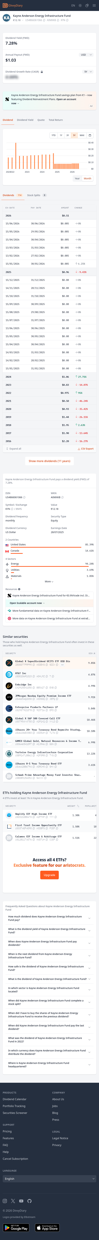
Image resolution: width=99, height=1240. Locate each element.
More (49, 581)
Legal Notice (60, 1138)
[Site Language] (73, 5)
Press (55, 1120)
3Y (67, 135)
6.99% (91, 742)
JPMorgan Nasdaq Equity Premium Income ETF (43, 695)
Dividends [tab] (13, 195)
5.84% (91, 708)
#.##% (11, 77)
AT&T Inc (20, 673)
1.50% (75, 826)
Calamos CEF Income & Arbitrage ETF (38, 836)
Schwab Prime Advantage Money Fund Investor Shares (48, 774)
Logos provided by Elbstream (19, 1217)
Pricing (7, 1131)
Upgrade (49, 875)
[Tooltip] (19, 589)
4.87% (91, 674)
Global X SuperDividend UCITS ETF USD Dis (42, 661)
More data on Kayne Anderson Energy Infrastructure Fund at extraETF (52, 618)
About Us (58, 1099)
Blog (55, 1113)
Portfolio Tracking (14, 1106)
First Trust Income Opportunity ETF (38, 825)
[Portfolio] (87, 5)
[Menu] (94, 5)
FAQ (5, 1145)
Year (77, 178)
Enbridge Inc (23, 684)
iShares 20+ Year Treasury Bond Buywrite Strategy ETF (48, 729)
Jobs (55, 1106)
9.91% (91, 697)
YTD (54, 135)
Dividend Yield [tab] (25, 120)
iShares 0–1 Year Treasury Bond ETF (38, 763)
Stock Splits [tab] (37, 195)
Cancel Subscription (15, 1159)
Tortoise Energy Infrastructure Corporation (44, 752)
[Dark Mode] (80, 5)
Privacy (56, 1145)
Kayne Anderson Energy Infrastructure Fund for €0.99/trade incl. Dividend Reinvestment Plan (51, 595)
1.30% (75, 815)
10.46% (91, 719)
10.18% (91, 731)
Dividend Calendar (14, 1099)
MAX (82, 135)
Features (8, 1138)
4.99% (91, 685)
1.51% (75, 837)
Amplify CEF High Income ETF (33, 813)
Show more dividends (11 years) (49, 461)
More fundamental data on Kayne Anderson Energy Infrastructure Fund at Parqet (52, 610)
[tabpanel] (49, 157)
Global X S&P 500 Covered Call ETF (37, 718)
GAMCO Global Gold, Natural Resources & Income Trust (48, 740)
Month (87, 178)
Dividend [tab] (8, 120)
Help (6, 1152)
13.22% (91, 753)
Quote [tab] (41, 120)
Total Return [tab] (56, 120)
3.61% (91, 764)
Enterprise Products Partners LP (36, 706)
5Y (74, 135)
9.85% (91, 662)
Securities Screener (15, 1113)
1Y (61, 135)
